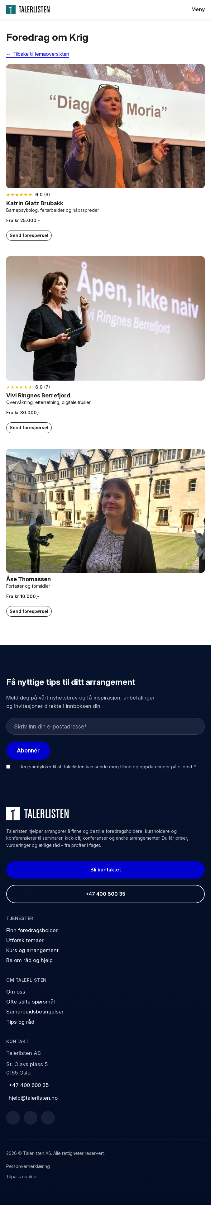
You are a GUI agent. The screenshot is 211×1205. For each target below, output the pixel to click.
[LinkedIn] (30, 1118)
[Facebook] (13, 1118)
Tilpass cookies (22, 1176)
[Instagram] (48, 1118)
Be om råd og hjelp (29, 960)
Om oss (15, 992)
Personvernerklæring (28, 1166)
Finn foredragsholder (32, 930)
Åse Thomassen (28, 579)
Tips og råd (20, 1022)
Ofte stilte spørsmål (30, 1002)
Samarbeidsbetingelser (35, 1011)
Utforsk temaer (25, 940)
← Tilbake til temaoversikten (37, 54)
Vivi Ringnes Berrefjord (39, 395)
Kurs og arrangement (32, 950)
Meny (198, 9)
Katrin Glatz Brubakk (34, 203)
